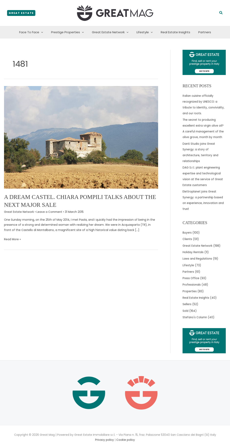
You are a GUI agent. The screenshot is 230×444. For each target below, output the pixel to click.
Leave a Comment (50, 212)
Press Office (191, 274)
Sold (185, 306)
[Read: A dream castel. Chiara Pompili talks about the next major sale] (81, 137)
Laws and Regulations (198, 255)
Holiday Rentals (193, 248)
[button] (21, 13)
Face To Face (36, 32)
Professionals (192, 280)
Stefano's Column (195, 312)
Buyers (187, 230)
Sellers (187, 299)
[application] (46, 32)
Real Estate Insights (172, 32)
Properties (190, 287)
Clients (187, 236)
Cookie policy (126, 434)
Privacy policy (104, 434)
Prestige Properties (70, 32)
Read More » (12, 239)
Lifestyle (143, 32)
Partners (199, 32)
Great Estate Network (111, 32)
